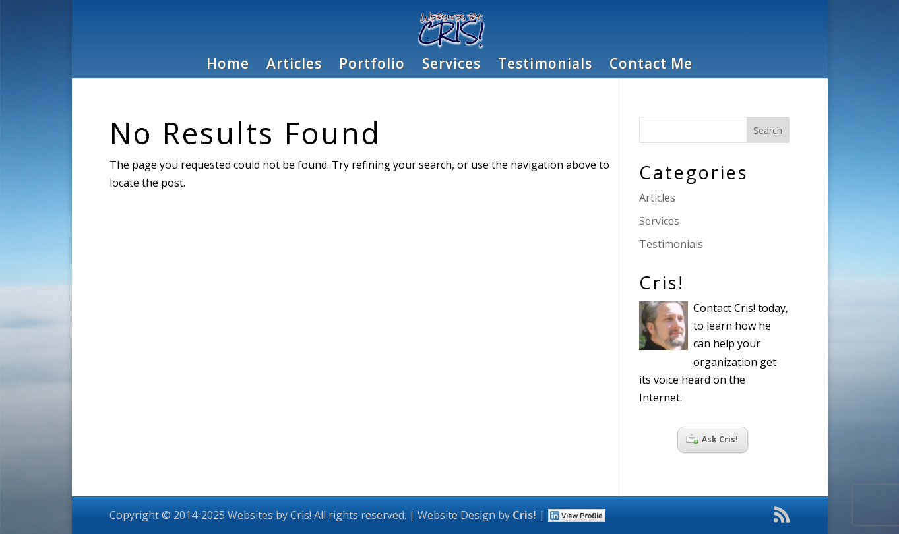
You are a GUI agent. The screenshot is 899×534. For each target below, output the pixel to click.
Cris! (524, 515)
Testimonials (545, 66)
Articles (294, 66)
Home (227, 66)
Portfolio (372, 66)
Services (451, 66)
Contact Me (651, 66)
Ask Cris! (712, 439)
